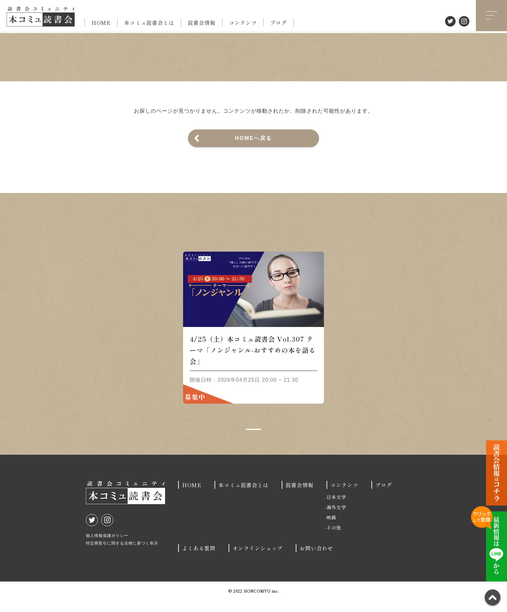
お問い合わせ (316, 560)
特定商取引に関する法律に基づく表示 (122, 554)
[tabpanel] (253, 339)
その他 (334, 539)
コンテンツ (243, 23)
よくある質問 (199, 560)
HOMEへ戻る (253, 138)
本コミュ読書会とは (149, 23)
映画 (331, 529)
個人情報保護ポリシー (107, 547)
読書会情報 (202, 23)
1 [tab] (253, 441)
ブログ (278, 23)
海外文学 (336, 518)
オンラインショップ (258, 560)
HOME (101, 23)
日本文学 (336, 508)
